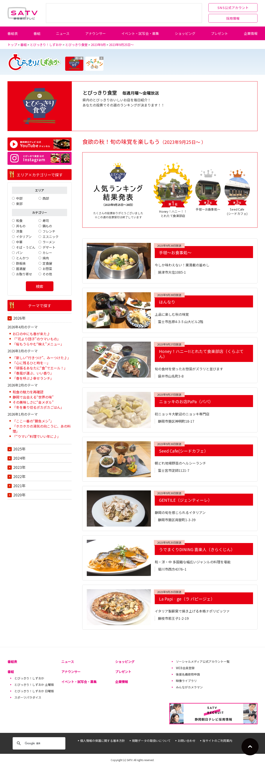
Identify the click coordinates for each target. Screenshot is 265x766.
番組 (37, 33)
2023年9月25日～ (121, 44)
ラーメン (49, 242)
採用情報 (233, 18)
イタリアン (24, 236)
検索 (39, 286)
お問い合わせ (187, 740)
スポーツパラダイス (27, 697)
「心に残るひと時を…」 (31, 362)
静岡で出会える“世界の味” (33, 397)
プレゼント (219, 33)
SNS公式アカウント (233, 7)
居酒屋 (21, 268)
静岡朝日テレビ (22, 13)
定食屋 (47, 263)
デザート (49, 247)
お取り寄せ (24, 274)
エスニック (51, 236)
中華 (19, 242)
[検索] (38, 743)
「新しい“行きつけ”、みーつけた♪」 (42, 357)
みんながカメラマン (189, 687)
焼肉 (46, 258)
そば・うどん (25, 247)
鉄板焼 (21, 263)
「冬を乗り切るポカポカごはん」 (38, 407)
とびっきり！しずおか (46, 44)
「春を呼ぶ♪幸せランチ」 (33, 378)
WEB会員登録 (185, 668)
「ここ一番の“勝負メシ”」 (33, 421)
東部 (19, 203)
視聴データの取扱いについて (151, 740)
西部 (46, 198)
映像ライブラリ (186, 681)
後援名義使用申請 (188, 674)
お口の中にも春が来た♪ (31, 333)
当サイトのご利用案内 (217, 740)
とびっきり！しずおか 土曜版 (34, 684)
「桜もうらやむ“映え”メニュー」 (38, 344)
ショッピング (185, 33)
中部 (19, 198)
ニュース (62, 33)
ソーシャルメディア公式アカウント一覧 (203, 661)
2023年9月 (98, 44)
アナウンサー (95, 33)
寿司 (46, 220)
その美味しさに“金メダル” (33, 402)
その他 (47, 274)
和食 (19, 220)
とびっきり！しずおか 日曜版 (34, 691)
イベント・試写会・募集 (140, 33)
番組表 (12, 33)
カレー (47, 252)
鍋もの (47, 226)
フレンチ (49, 231)
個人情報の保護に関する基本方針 (102, 740)
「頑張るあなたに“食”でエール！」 (40, 367)
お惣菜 (47, 268)
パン (19, 252)
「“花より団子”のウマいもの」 (36, 338)
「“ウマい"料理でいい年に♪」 (36, 436)
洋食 (19, 231)
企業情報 (251, 33)
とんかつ (22, 258)
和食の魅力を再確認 (28, 391)
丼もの (21, 226)
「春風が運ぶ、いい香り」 (33, 373)
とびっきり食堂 (76, 44)
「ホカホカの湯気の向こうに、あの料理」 (42, 429)
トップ (12, 44)
